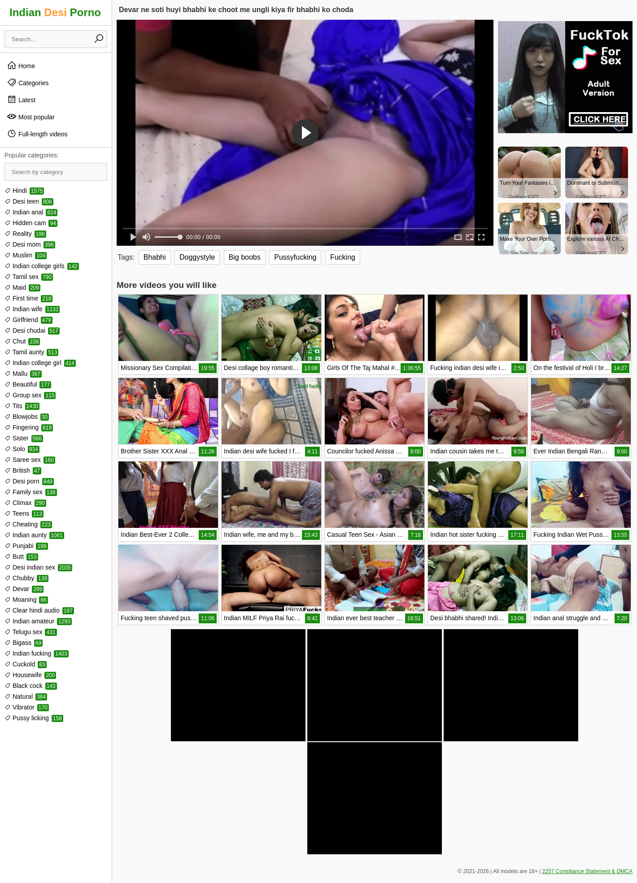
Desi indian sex (38, 567)
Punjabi (26, 545)
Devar (24, 588)
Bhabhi (155, 257)
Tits (21, 405)
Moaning (26, 599)
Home (21, 65)
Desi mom (29, 244)
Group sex (30, 395)
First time (28, 298)
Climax (25, 502)
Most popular (31, 117)
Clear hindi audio (39, 610)
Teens (24, 513)
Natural (25, 696)
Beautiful (27, 384)
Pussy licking (33, 718)
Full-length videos (37, 134)
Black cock (30, 685)
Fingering (28, 427)
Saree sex (29, 459)
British (22, 470)
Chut (22, 341)
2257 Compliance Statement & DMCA (587, 871)
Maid (22, 287)
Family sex (30, 492)
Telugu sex (30, 631)
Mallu (23, 373)
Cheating (28, 524)
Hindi (24, 190)
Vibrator (26, 707)
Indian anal (30, 212)
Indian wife (32, 309)
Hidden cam (30, 222)
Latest (21, 99)
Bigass (23, 642)
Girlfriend (28, 319)
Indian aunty (34, 535)
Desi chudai (32, 330)
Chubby (26, 578)
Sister (23, 438)
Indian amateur (38, 621)
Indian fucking (36, 653)
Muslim (25, 255)
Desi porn (29, 481)
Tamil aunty (31, 352)
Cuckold (25, 664)
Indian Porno (55, 12)
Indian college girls (41, 266)
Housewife (30, 675)
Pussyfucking (295, 257)
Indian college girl (40, 362)
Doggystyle (197, 257)
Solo (21, 448)
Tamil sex (28, 276)
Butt (21, 556)
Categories (28, 82)
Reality (25, 233)
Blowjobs (26, 416)
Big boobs (245, 257)
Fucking (342, 257)
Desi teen (28, 201)
